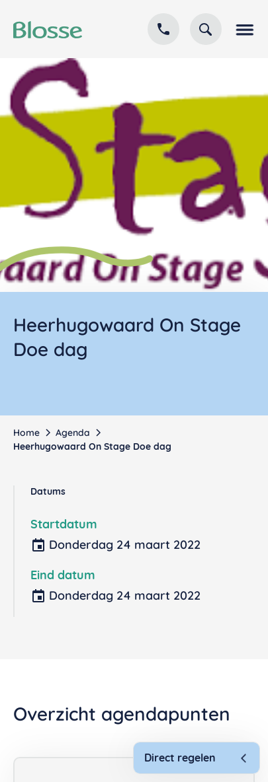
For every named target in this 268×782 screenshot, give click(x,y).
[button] (243, 29)
